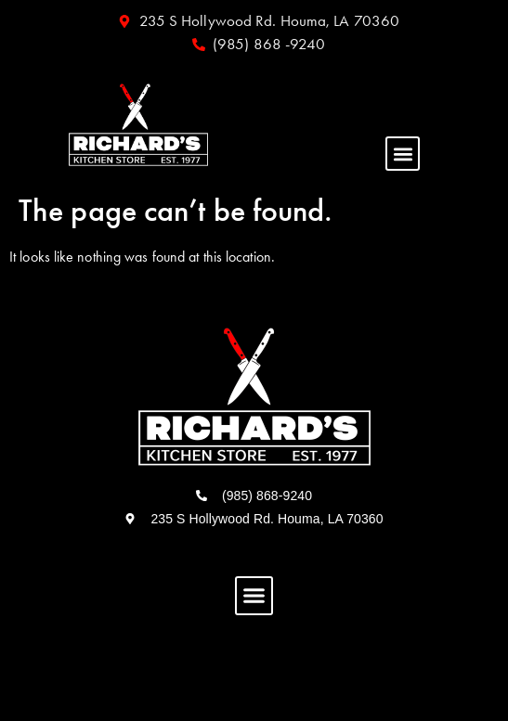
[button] (402, 153)
